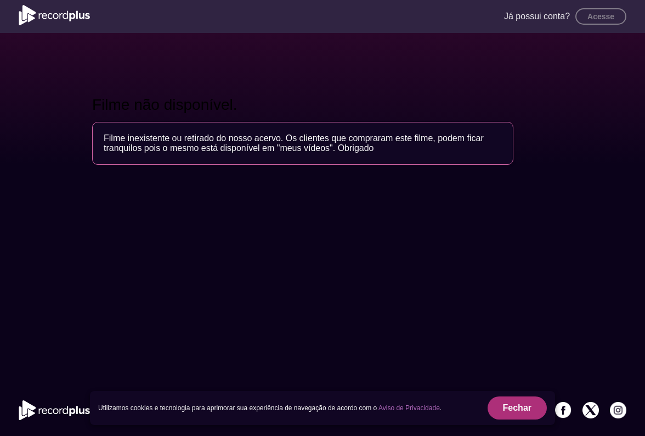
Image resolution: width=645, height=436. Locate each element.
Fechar (517, 407)
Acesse (600, 16)
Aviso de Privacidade (409, 408)
